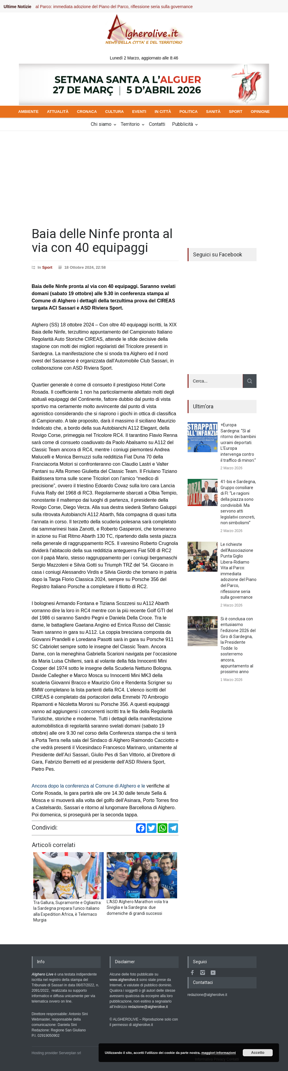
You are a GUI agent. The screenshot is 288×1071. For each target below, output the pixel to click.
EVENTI (139, 111)
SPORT (235, 111)
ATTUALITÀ (58, 111)
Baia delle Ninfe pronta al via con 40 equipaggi (102, 240)
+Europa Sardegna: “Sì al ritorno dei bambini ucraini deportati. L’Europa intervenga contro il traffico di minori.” (238, 442)
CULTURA (114, 111)
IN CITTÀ (163, 111)
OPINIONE (260, 111)
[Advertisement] (144, 176)
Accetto (257, 1053)
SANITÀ (213, 111)
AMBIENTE (28, 111)
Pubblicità (182, 124)
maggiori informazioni (218, 1052)
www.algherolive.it (124, 980)
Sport (47, 267)
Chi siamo (101, 124)
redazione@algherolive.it (148, 1007)
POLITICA (189, 111)
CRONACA (87, 111)
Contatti (157, 124)
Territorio (130, 124)
